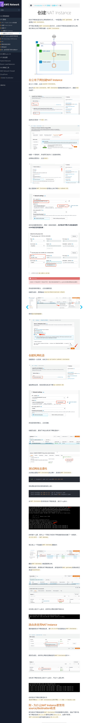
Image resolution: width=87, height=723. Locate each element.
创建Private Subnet (9, 25)
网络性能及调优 (8, 44)
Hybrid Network (7, 61)
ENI (4, 41)
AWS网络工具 (6, 67)
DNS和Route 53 (7, 54)
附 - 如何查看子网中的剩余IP (12, 49)
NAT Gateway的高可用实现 (12, 36)
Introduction (43, 6)
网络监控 (6, 47)
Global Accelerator (8, 78)
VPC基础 (5, 19)
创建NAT (6, 28)
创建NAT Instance (14, 33)
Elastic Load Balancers (9, 64)
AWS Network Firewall (9, 71)
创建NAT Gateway (10, 30)
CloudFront (6, 74)
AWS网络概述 (6, 16)
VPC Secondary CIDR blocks (11, 39)
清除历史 (4, 85)
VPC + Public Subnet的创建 (11, 22)
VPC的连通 (5, 57)
